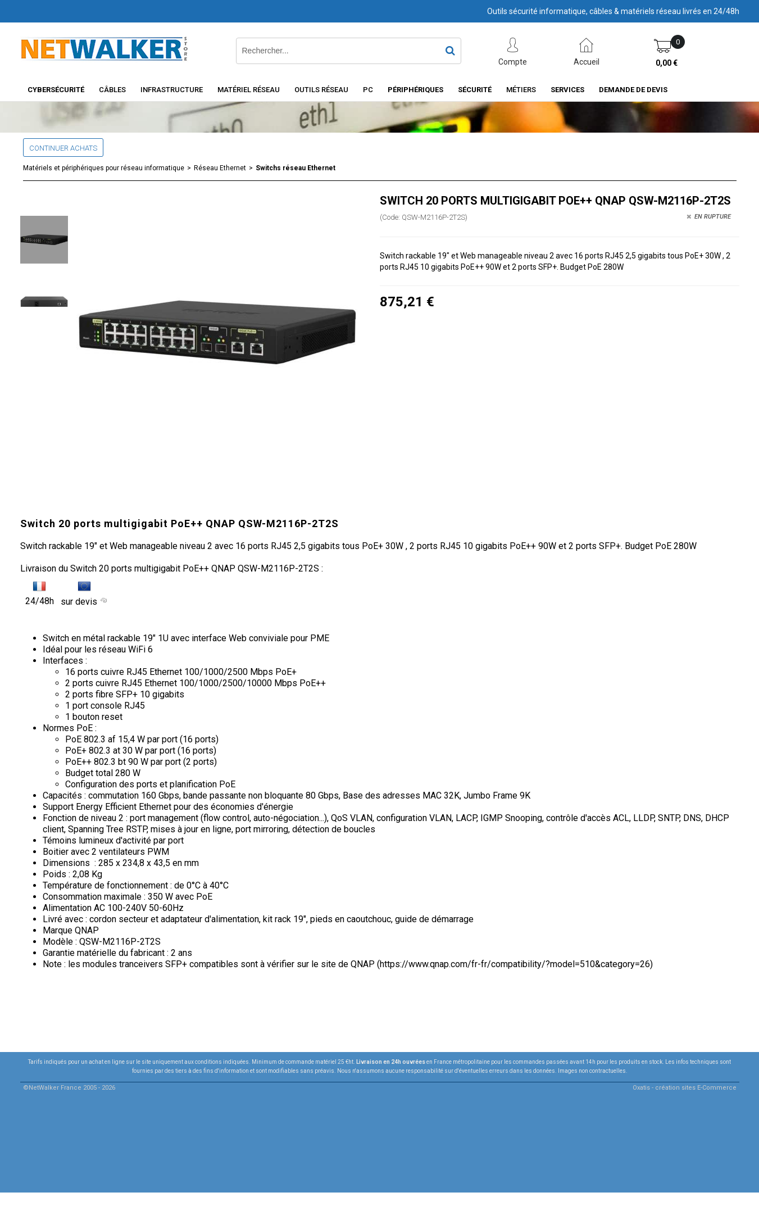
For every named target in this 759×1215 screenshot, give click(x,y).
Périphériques (415, 89)
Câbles (112, 89)
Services (567, 89)
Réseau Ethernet (220, 168)
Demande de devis (633, 89)
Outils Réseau (321, 89)
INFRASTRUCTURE (171, 89)
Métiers (521, 89)
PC (368, 89)
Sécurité (475, 89)
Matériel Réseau (248, 89)
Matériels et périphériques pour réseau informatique (103, 168)
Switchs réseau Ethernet (295, 168)
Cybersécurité (56, 89)
